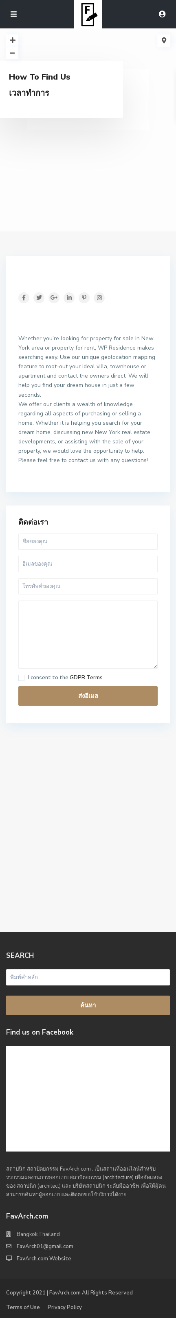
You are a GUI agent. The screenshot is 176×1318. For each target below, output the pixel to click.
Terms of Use (23, 1307)
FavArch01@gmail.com (45, 1246)
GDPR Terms (86, 677)
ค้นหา (88, 1005)
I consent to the (65, 678)
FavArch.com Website (44, 1258)
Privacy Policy (65, 1307)
